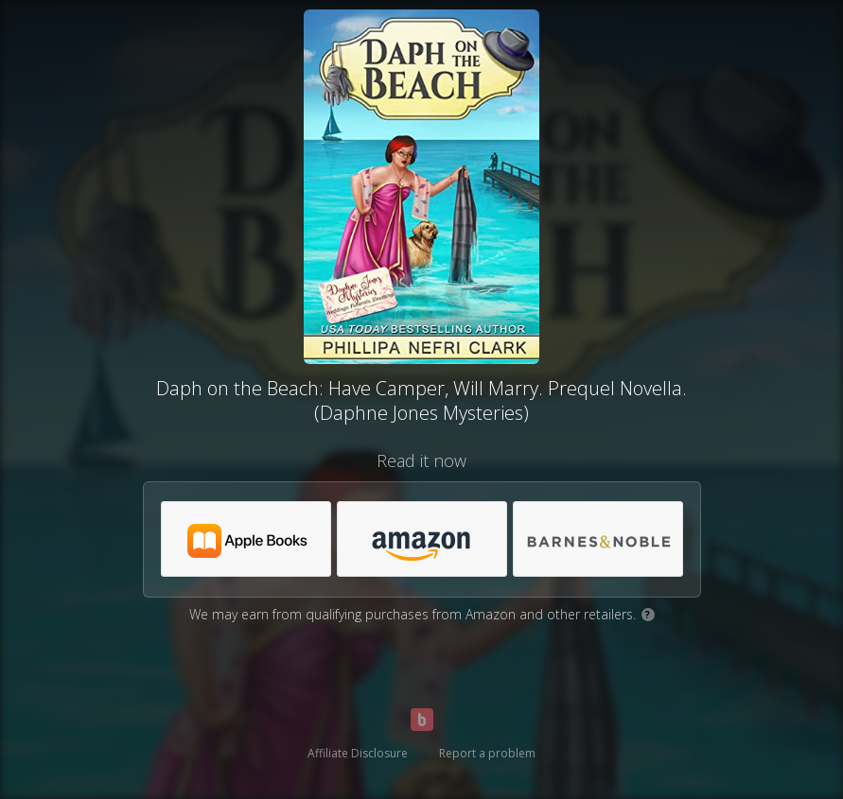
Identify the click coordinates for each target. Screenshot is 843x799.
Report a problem (487, 753)
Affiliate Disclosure (357, 753)
